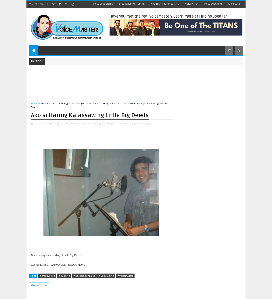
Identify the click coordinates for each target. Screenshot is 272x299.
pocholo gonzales (81, 103)
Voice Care (234, 3)
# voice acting (106, 275)
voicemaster (119, 103)
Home (34, 103)
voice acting (101, 103)
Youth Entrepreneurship (165, 3)
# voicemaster (125, 275)
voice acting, (129, 123)
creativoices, (84, 123)
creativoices (47, 103)
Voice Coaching (213, 3)
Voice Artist (191, 3)
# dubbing (64, 275)
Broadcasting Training (132, 3)
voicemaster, (144, 123)
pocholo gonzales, (112, 123)
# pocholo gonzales (84, 275)
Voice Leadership (103, 3)
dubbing (63, 103)
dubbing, (96, 123)
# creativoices (47, 275)
